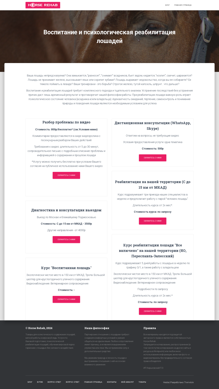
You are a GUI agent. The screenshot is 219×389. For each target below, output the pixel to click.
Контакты (111, 382)
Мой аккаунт (127, 382)
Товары (142, 382)
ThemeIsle (189, 382)
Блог (167, 5)
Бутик (40, 382)
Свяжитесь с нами (66, 175)
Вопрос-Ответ (54, 382)
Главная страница (182, 5)
